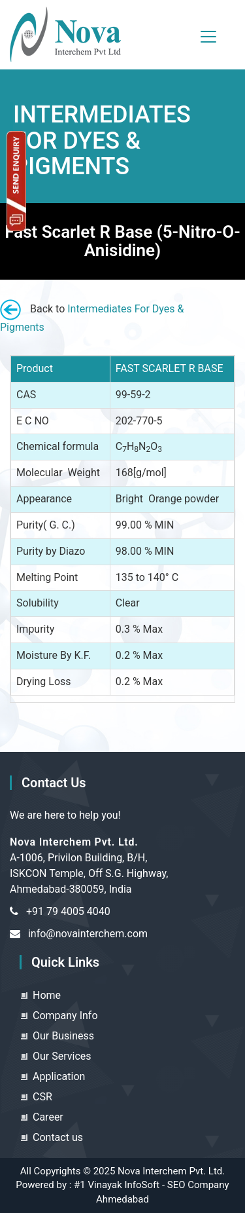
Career (48, 1117)
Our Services (62, 1056)
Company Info (65, 1015)
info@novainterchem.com (88, 933)
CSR (42, 1097)
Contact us (58, 1137)
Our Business (63, 1036)
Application (59, 1076)
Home (47, 995)
